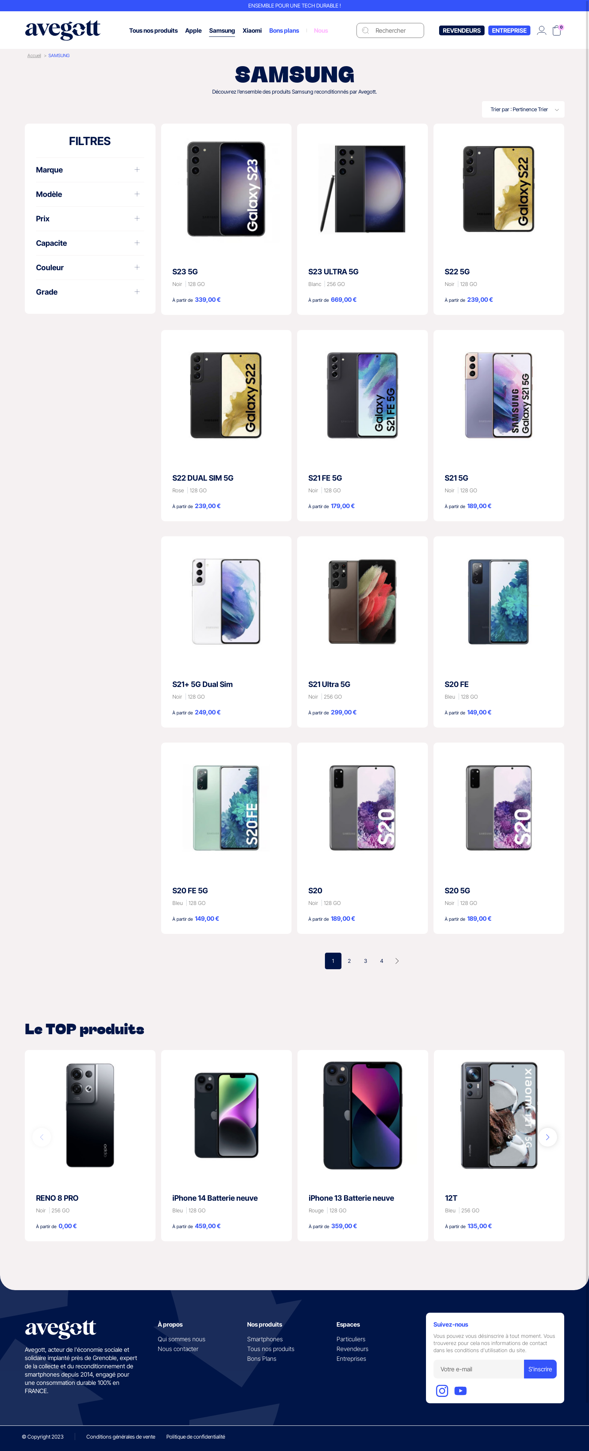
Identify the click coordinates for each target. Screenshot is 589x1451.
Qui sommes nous (181, 1339)
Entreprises (351, 1358)
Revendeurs (462, 30)
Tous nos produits (270, 1349)
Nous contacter (178, 1349)
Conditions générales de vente (120, 1436)
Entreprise (509, 30)
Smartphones (265, 1339)
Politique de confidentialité (195, 1436)
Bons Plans (261, 1358)
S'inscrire (540, 1369)
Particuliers (351, 1339)
